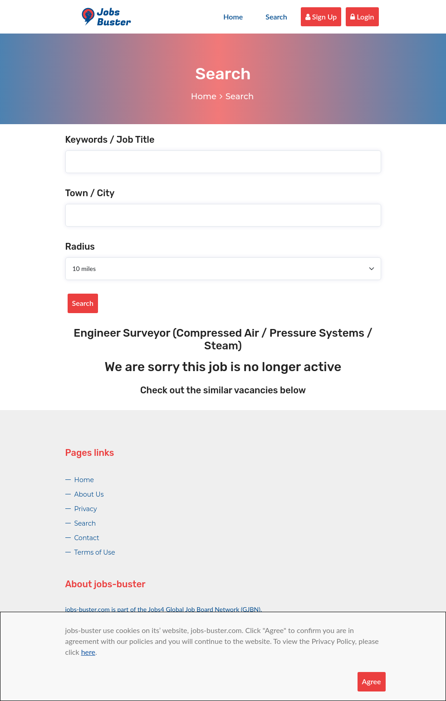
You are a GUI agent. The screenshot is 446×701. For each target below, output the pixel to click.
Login (362, 16)
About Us (89, 494)
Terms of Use (94, 552)
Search (276, 16)
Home (233, 16)
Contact (86, 538)
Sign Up (321, 16)
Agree (371, 681)
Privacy (85, 509)
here (88, 652)
